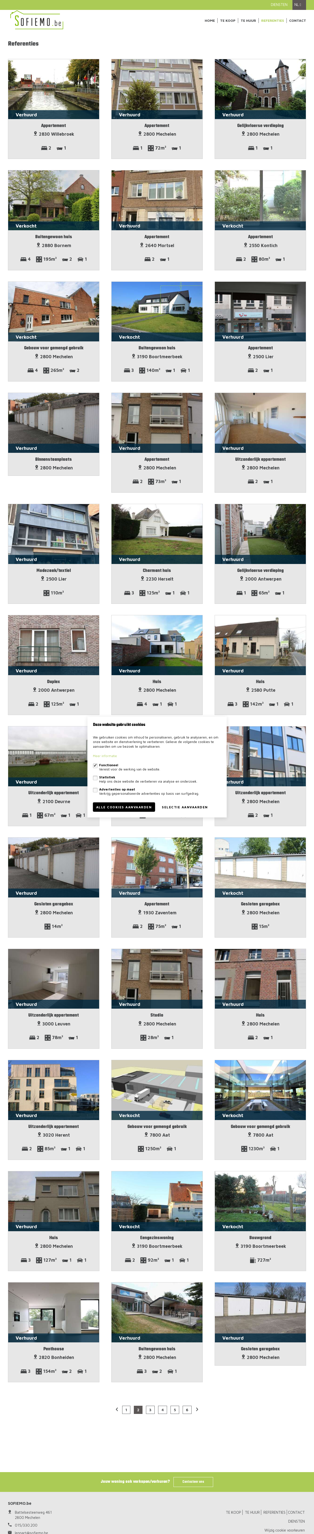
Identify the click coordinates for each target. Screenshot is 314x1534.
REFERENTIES (272, 20)
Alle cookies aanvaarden (124, 807)
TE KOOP (227, 20)
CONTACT (297, 20)
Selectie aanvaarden (185, 807)
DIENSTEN (279, 4)
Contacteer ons (193, 1481)
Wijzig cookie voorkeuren (284, 1530)
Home (210, 20)
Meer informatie (105, 756)
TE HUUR (248, 20)
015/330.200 (26, 1525)
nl (297, 4)
